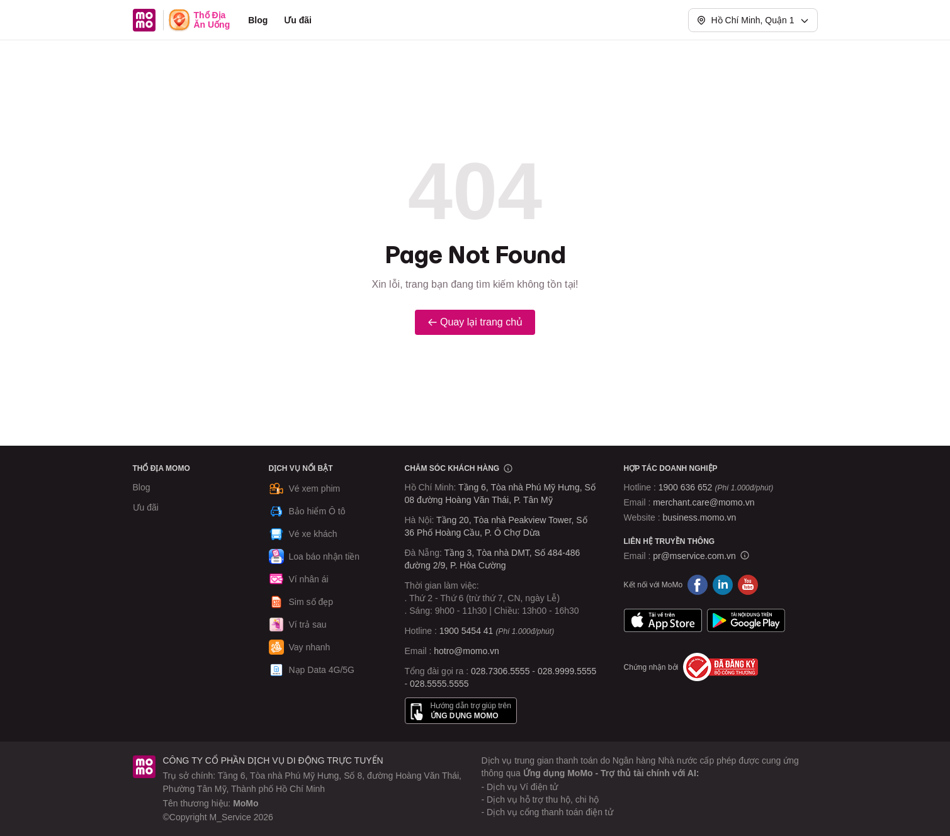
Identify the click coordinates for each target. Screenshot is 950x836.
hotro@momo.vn (466, 651)
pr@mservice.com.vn (694, 556)
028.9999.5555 (567, 671)
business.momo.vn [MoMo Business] (700, 517)
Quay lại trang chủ (475, 322)
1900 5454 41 (466, 631)
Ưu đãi (298, 20)
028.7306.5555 (500, 671)
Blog (258, 20)
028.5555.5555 (439, 684)
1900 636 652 (716, 487)
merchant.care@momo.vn (703, 502)
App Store (663, 620)
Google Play (746, 620)
